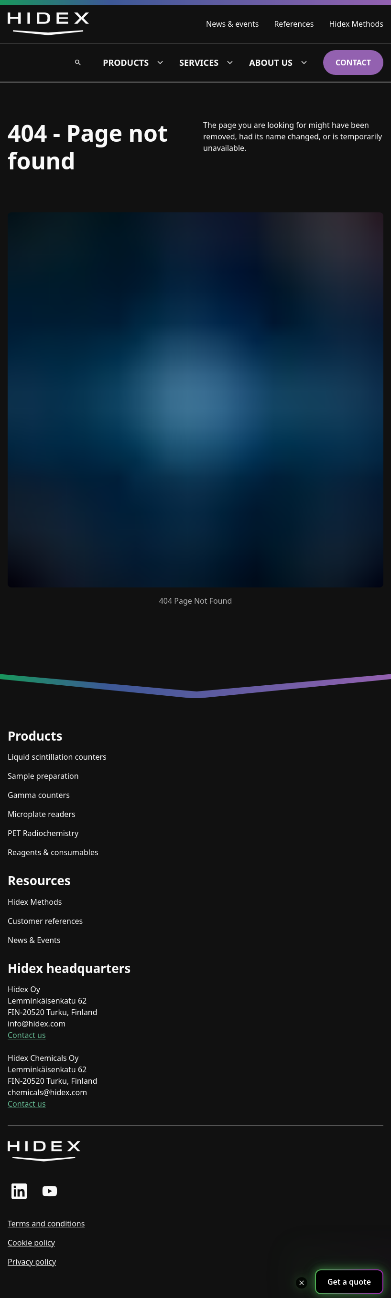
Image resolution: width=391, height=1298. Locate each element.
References (294, 24)
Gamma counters (39, 795)
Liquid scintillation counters (57, 757)
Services (198, 62)
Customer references (45, 921)
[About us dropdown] (304, 62)
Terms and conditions (46, 1223)
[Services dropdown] (229, 62)
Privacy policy (32, 1261)
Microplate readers (42, 814)
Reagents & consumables (53, 852)
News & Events (34, 940)
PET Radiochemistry (43, 833)
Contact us (27, 1035)
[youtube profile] (49, 1191)
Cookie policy (31, 1242)
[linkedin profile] (19, 1191)
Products (126, 62)
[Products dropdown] (160, 62)
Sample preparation (43, 776)
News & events (232, 24)
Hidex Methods (356, 24)
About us (271, 62)
